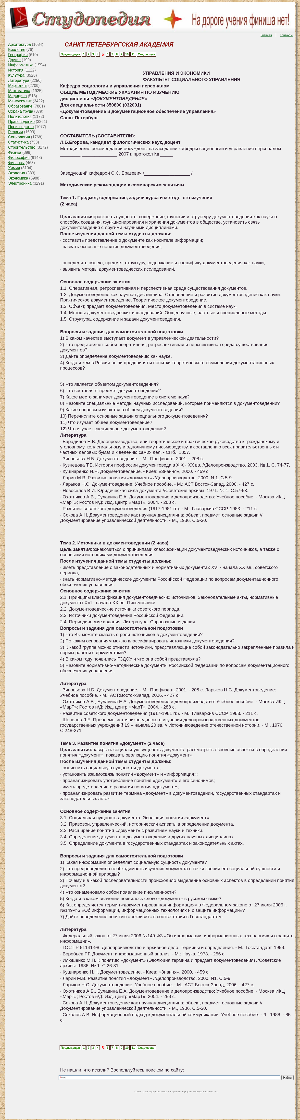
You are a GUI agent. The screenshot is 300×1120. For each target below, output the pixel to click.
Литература (18, 80)
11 (133, 54)
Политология (20, 116)
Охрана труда (20, 111)
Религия (15, 132)
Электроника (20, 183)
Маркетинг (17, 86)
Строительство (21, 147)
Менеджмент (20, 101)
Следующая (146, 54)
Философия (18, 158)
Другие (14, 60)
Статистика (18, 142)
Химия (14, 168)
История (15, 70)
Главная (266, 35)
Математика (19, 91)
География (18, 55)
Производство (21, 127)
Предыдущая (70, 54)
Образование (20, 106)
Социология (19, 137)
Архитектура (19, 44)
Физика (14, 152)
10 (126, 54)
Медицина (17, 96)
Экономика (18, 178)
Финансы (16, 163)
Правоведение (21, 122)
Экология (16, 173)
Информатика (20, 65)
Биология (16, 50)
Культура (16, 75)
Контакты (286, 35)
